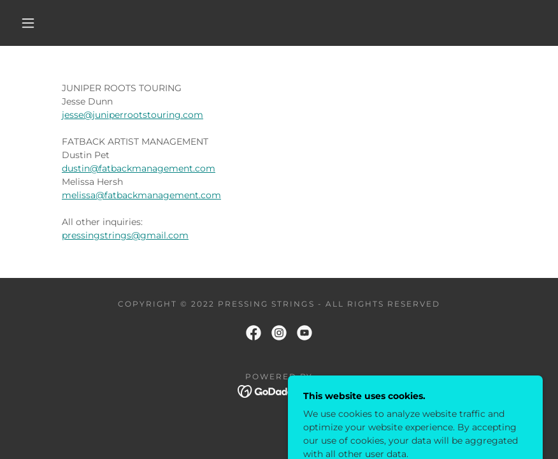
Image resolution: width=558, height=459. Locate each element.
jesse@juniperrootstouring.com (132, 114)
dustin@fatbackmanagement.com (138, 168)
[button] (28, 23)
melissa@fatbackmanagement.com (141, 195)
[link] (253, 333)
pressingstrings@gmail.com (125, 235)
